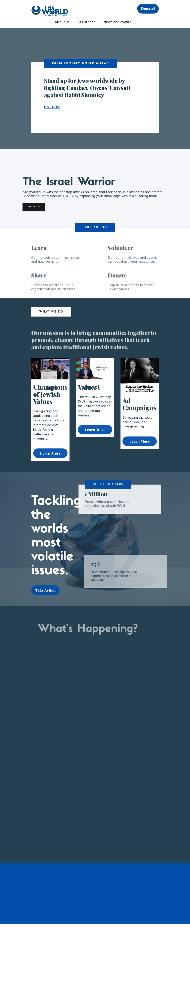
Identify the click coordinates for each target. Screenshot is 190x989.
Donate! (148, 9)
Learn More (50, 456)
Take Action (45, 593)
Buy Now (33, 207)
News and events (117, 22)
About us (62, 22)
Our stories (86, 22)
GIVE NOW (52, 107)
